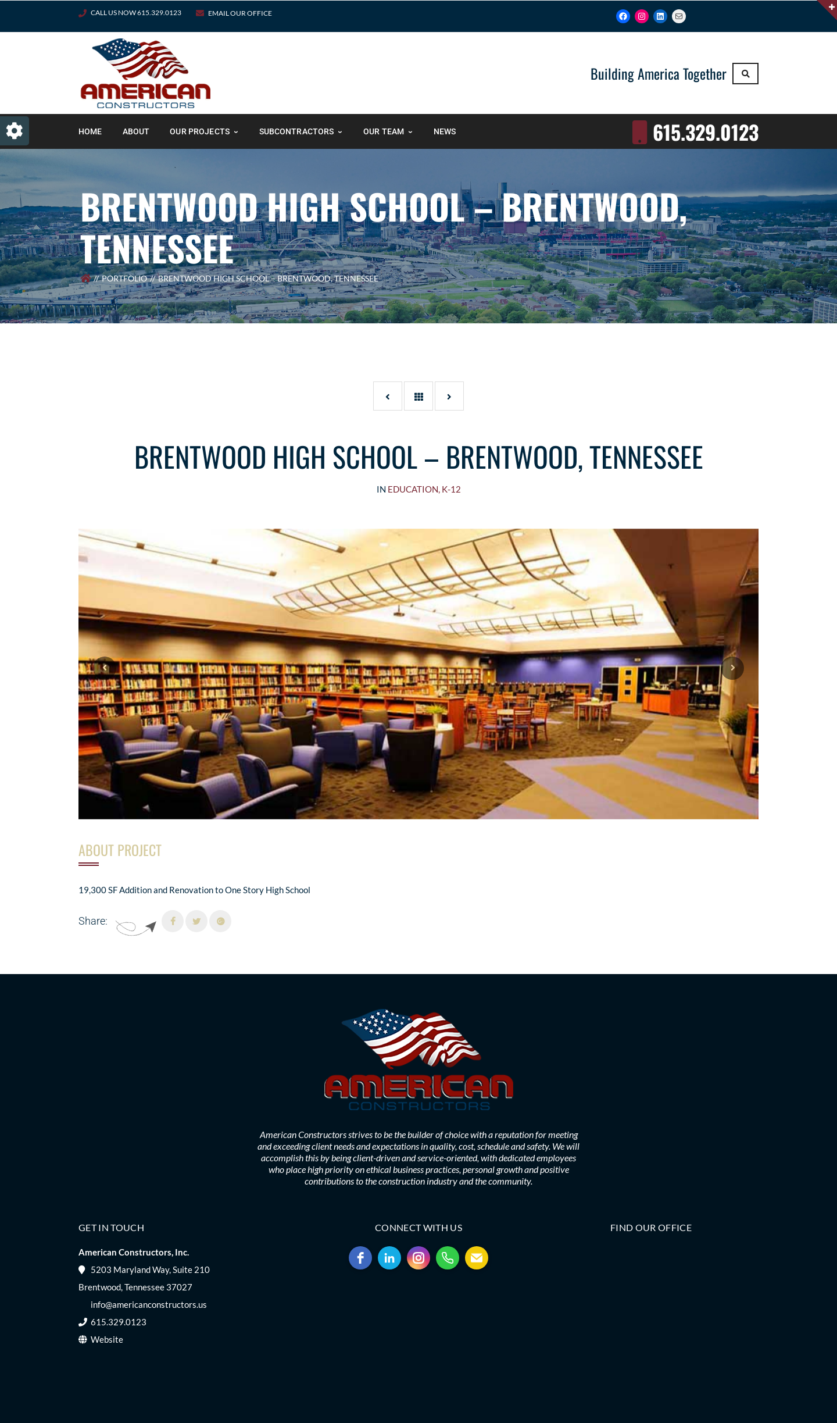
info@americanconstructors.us (149, 1304)
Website (107, 1339)
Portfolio (124, 278)
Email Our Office (240, 13)
